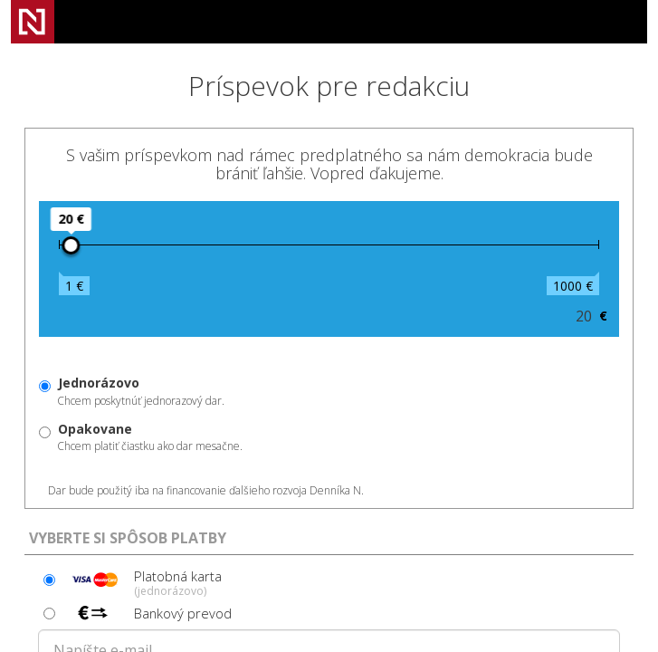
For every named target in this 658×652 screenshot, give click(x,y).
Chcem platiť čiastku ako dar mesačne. (150, 437)
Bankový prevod (149, 613)
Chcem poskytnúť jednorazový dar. (140, 391)
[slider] (71, 245)
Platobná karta (144, 582)
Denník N (32, 21)
